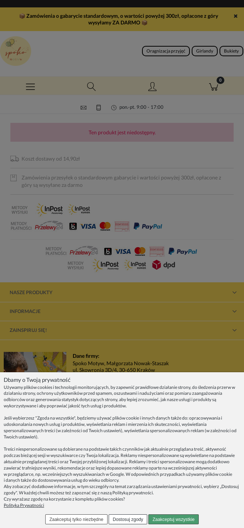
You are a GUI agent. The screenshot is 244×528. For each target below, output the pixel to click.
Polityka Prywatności (24, 505)
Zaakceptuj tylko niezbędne (76, 519)
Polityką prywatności (132, 492)
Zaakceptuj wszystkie (173, 519)
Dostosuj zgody (128, 519)
